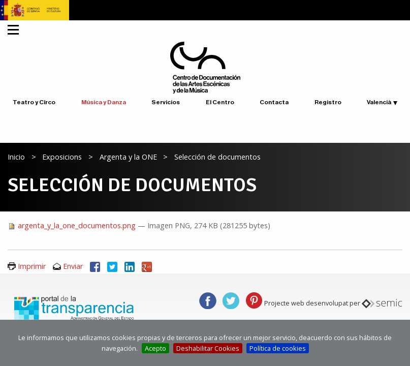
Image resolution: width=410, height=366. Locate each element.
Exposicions (62, 157)
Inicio (16, 157)
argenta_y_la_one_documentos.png (73, 225)
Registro (327, 102)
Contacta (274, 102)
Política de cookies (277, 348)
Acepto (155, 348)
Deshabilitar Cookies (207, 348)
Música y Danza (103, 102)
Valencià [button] (379, 102)
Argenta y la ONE (128, 157)
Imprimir (32, 266)
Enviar (73, 266)
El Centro (220, 102)
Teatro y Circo (34, 102)
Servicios (165, 102)
